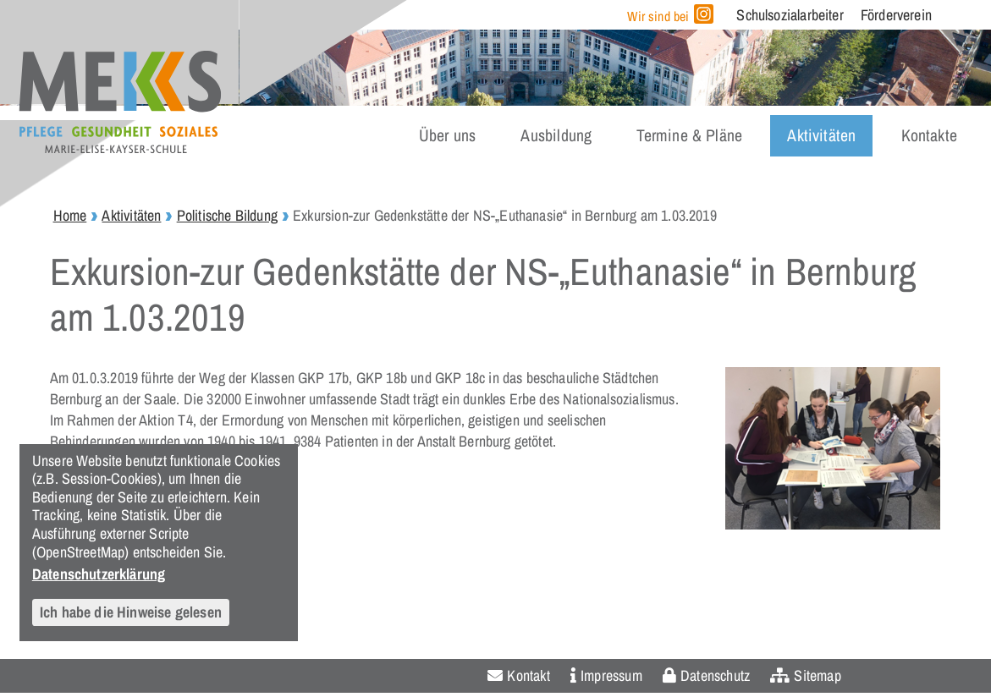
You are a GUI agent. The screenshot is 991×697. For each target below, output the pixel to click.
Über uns (447, 135)
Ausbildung (556, 135)
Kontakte (929, 135)
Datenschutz (715, 675)
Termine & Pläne (689, 135)
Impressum (611, 675)
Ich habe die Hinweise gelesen (131, 612)
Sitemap (817, 675)
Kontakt (528, 675)
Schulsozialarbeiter (789, 14)
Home (70, 215)
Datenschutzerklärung (99, 573)
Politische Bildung (227, 215)
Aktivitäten (821, 135)
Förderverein (896, 14)
